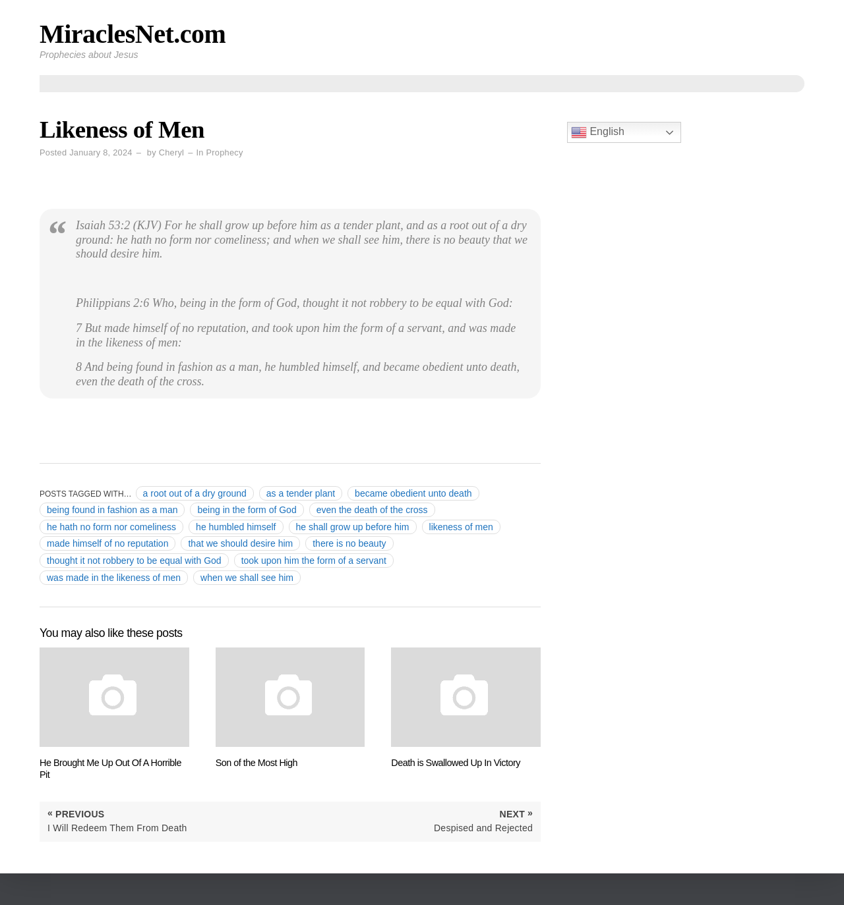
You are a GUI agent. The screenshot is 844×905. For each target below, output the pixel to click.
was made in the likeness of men (114, 577)
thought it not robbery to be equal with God (134, 560)
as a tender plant (300, 493)
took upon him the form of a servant (313, 560)
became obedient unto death (413, 493)
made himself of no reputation (107, 543)
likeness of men (461, 527)
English (597, 132)
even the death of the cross (372, 510)
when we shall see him (246, 577)
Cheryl (171, 152)
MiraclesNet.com (133, 34)
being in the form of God (246, 510)
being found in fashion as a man (112, 510)
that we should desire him (240, 543)
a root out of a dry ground (195, 493)
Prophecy (224, 152)
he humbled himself (236, 527)
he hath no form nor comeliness (111, 527)
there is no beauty (349, 543)
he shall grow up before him (352, 527)
